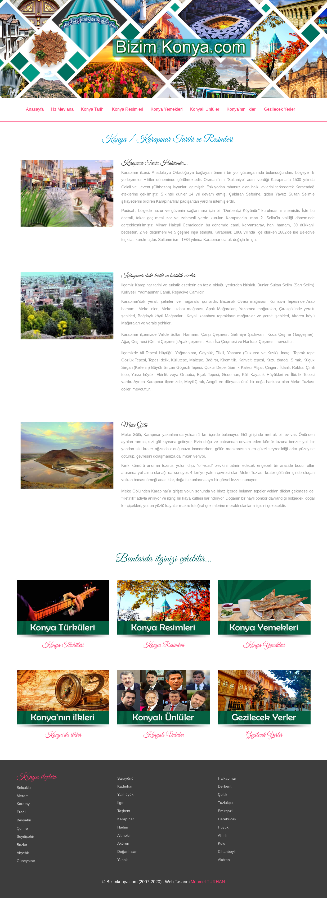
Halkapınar (227, 778)
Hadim (122, 827)
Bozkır (22, 844)
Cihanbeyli (226, 851)
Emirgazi (225, 811)
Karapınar (125, 819)
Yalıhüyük (125, 794)
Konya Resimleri (127, 109)
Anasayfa (35, 109)
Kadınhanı (126, 786)
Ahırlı (222, 835)
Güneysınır (26, 861)
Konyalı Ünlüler (204, 109)
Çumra (22, 828)
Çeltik (222, 794)
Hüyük (223, 827)
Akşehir (23, 852)
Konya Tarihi (93, 109)
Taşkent (123, 811)
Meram (23, 795)
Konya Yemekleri (167, 109)
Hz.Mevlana (62, 109)
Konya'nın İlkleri (242, 109)
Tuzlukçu (225, 803)
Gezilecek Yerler (279, 109)
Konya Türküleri (63, 645)
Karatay (23, 804)
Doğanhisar (127, 851)
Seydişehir (25, 836)
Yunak (122, 860)
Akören (123, 843)
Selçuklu (24, 787)
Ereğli (21, 812)
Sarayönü (125, 778)
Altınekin (124, 835)
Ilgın (120, 803)
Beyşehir (24, 820)
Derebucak (227, 819)
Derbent (224, 786)
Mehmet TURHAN (208, 881)
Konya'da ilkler (63, 735)
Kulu (221, 843)
